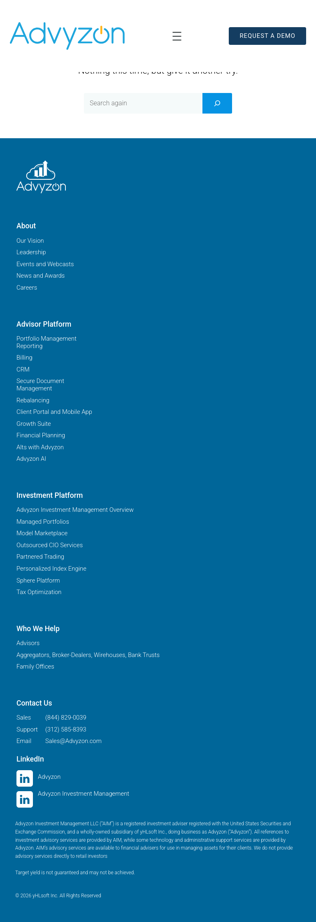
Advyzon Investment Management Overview (75, 509)
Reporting (29, 346)
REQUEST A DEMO (267, 35)
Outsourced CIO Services (49, 545)
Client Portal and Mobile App (54, 412)
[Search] (217, 103)
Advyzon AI (31, 458)
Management (34, 388)
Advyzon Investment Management (83, 793)
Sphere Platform (38, 580)
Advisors (28, 643)
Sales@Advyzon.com (73, 741)
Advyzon (49, 776)
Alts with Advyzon (40, 447)
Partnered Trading (40, 556)
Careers (26, 287)
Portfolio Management (46, 338)
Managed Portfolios (42, 521)
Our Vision (30, 240)
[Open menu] (177, 36)
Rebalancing (32, 400)
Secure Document (40, 381)
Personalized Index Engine (51, 568)
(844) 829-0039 (65, 717)
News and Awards (40, 275)
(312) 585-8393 (65, 729)
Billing (24, 357)
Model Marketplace (41, 533)
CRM (23, 369)
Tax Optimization (38, 592)
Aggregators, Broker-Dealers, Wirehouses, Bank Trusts (88, 655)
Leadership (31, 252)
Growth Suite (33, 423)
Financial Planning (40, 435)
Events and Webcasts (45, 264)
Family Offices (35, 666)
